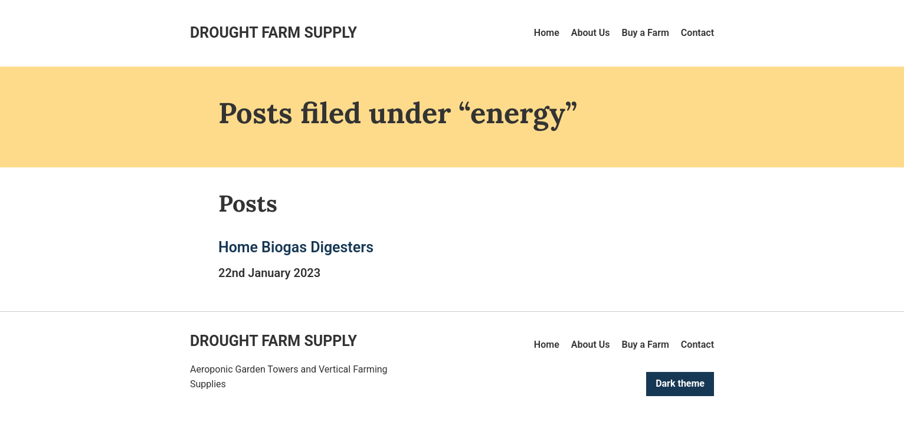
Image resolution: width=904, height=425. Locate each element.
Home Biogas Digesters (296, 247)
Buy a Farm (645, 32)
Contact (697, 32)
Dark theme (680, 383)
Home (546, 32)
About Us (590, 32)
